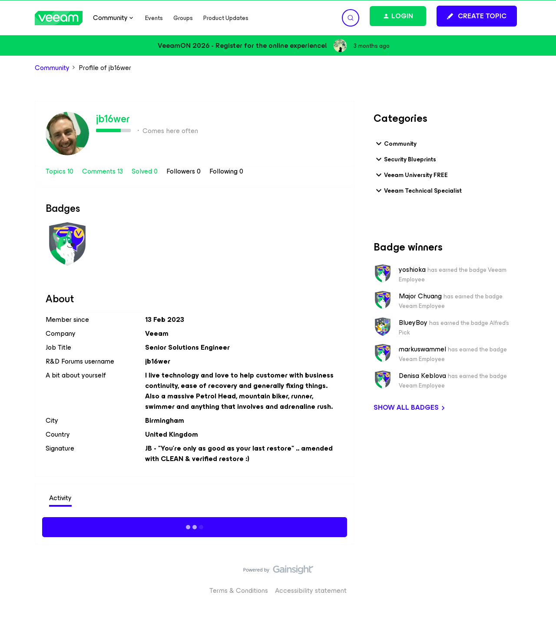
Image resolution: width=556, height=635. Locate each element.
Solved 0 (145, 171)
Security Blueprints (405, 159)
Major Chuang (420, 296)
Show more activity (194, 525)
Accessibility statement (311, 590)
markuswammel (422, 349)
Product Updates (225, 18)
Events (154, 18)
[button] (477, 16)
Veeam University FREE (411, 175)
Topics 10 (60, 171)
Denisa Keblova (422, 376)
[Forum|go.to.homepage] (59, 18)
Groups (183, 18)
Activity (60, 498)
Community (52, 68)
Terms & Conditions (238, 590)
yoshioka (412, 269)
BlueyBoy (413, 323)
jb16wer (113, 119)
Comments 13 (103, 171)
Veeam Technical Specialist (418, 190)
